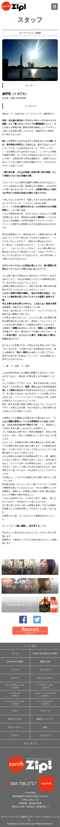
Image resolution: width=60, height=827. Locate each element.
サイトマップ (30, 743)
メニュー (15, 670)
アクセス (15, 735)
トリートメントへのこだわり (15, 702)
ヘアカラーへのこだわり (45, 686)
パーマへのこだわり (15, 694)
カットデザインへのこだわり (15, 686)
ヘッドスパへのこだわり (45, 702)
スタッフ (15, 678)
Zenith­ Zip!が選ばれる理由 (45, 653)
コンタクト (45, 735)
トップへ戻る (30, 646)
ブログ (15, 711)
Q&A (45, 727)
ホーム (15, 653)
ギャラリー (45, 670)
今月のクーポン (15, 719)
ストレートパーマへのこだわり (45, 694)
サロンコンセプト (45, 678)
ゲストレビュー (15, 727)
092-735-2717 (24, 783)
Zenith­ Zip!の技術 (15, 661)
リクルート (45, 711)
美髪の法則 (45, 661)
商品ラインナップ (45, 719)
